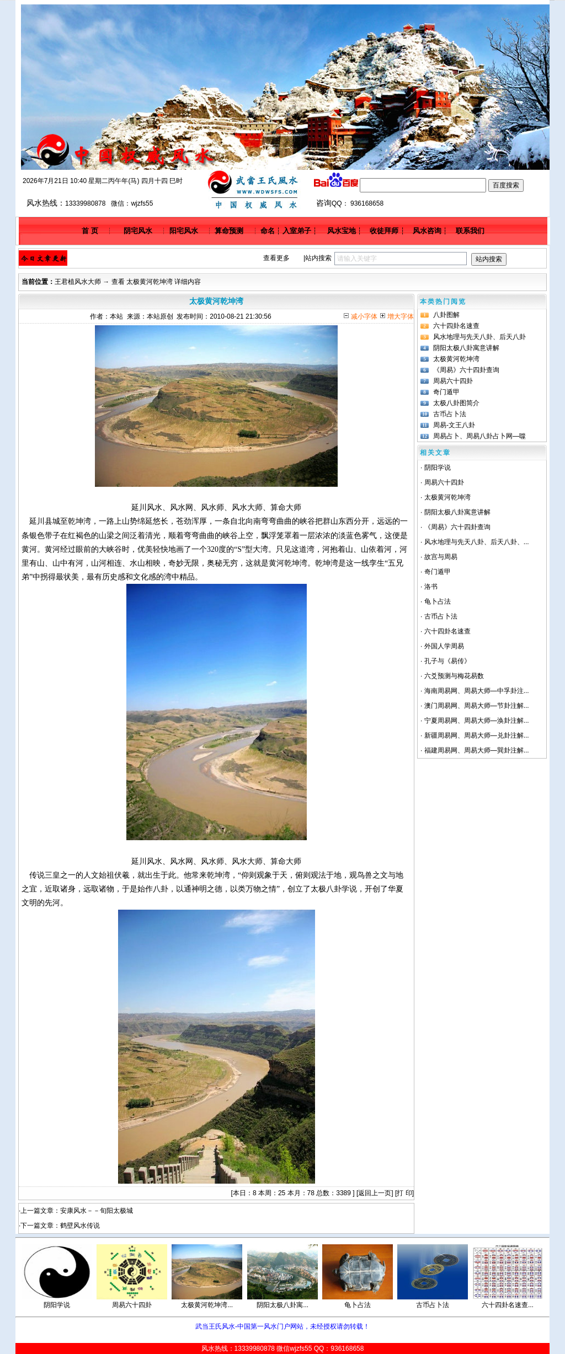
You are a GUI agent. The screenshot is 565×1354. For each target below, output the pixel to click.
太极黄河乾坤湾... (207, 1305)
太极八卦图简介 (456, 403)
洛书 (431, 586)
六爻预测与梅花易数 (454, 676)
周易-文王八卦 (454, 425)
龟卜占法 (437, 601)
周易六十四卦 (453, 381)
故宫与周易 (440, 557)
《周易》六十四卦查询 (466, 370)
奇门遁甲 (446, 392)
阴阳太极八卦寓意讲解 (466, 348)
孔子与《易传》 (447, 661)
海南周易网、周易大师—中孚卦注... (476, 691)
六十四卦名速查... (508, 1305)
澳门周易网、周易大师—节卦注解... (476, 706)
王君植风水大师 (78, 282)
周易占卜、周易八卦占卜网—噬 (479, 436)
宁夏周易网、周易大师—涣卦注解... (476, 720)
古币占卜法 (449, 414)
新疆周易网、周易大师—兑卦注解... (476, 735)
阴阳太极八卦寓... (282, 1305)
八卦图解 (446, 315)
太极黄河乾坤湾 (456, 359)
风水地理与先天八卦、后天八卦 (479, 337)
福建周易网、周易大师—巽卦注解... (476, 750)
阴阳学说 (437, 467)
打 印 (404, 1193)
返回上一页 (374, 1193)
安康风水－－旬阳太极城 (96, 1211)
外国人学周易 (444, 646)
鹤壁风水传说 (80, 1225)
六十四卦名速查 (456, 326)
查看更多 (276, 258)
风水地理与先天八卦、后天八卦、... (476, 542)
